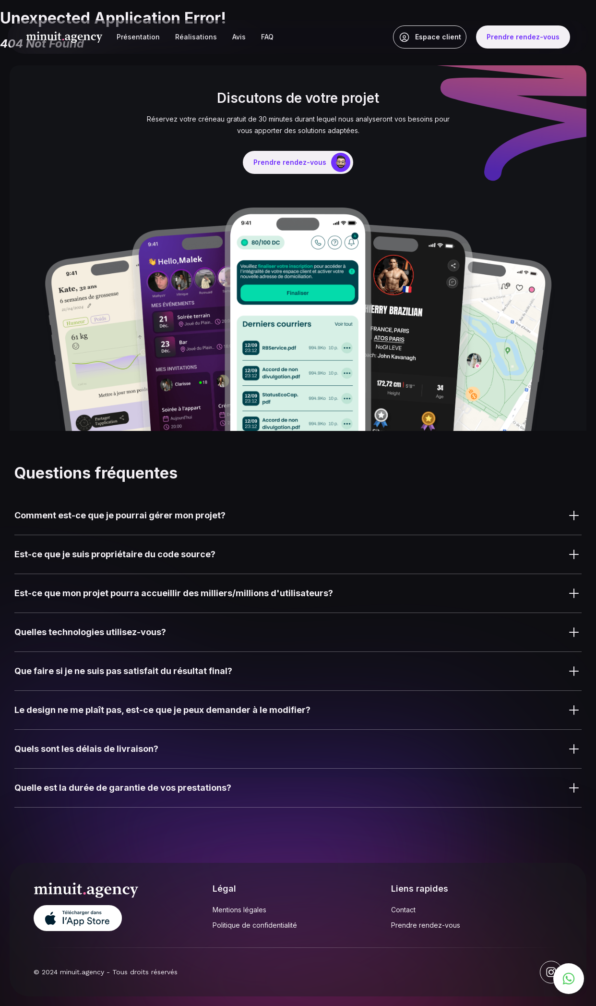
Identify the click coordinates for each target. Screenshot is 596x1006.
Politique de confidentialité (255, 925)
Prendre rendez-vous (425, 925)
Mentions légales (239, 910)
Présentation (138, 37)
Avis (239, 37)
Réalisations (196, 37)
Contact (403, 910)
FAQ (267, 37)
